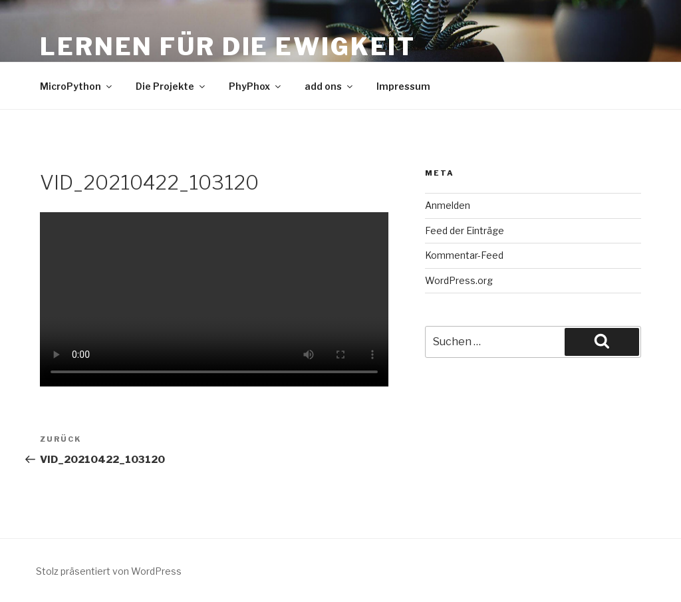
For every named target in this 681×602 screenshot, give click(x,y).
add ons (329, 86)
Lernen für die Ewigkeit (228, 46)
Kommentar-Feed (464, 255)
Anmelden (447, 205)
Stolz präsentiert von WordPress (109, 571)
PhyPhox (256, 86)
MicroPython (77, 86)
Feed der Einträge (464, 230)
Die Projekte (171, 86)
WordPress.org (459, 280)
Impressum (403, 86)
